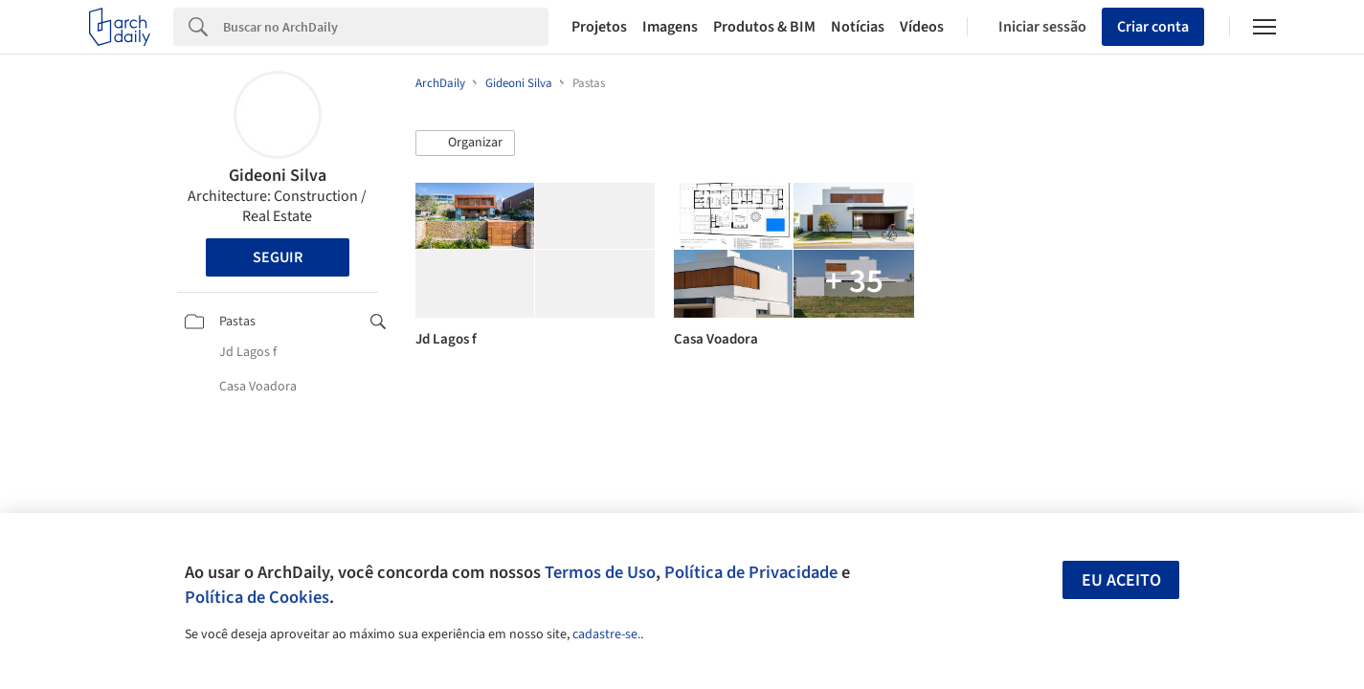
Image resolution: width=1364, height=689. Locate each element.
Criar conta (1153, 26)
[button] (465, 143)
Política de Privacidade (751, 572)
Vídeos (922, 26)
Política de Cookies (257, 597)
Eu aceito (1121, 580)
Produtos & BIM (764, 26)
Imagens (670, 26)
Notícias (857, 26)
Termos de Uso (600, 572)
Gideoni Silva (277, 176)
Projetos (599, 26)
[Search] (386, 27)
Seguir (277, 257)
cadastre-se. (606, 634)
